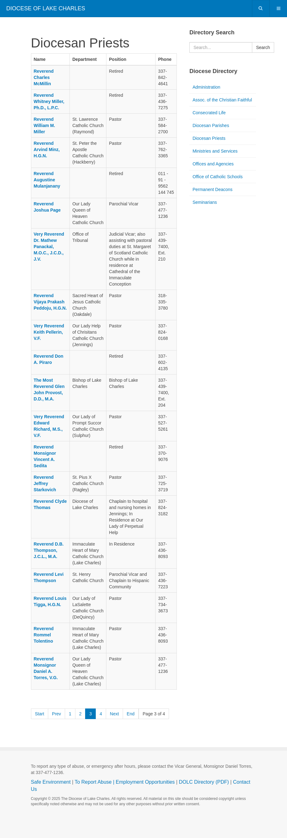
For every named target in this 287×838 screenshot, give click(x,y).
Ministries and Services (215, 151)
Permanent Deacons (212, 189)
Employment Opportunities (145, 782)
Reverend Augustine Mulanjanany (47, 180)
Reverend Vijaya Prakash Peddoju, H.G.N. (50, 302)
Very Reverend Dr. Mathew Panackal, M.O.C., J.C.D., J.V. (49, 247)
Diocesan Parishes (210, 125)
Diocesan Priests (208, 138)
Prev (56, 713)
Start (39, 713)
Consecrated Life (209, 112)
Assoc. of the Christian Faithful (222, 99)
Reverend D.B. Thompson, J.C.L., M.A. (49, 550)
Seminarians (204, 202)
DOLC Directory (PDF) (204, 782)
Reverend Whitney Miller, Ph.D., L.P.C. (49, 101)
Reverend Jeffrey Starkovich (45, 483)
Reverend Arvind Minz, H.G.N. (47, 149)
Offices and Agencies (212, 163)
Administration (206, 87)
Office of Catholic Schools (217, 176)
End (131, 713)
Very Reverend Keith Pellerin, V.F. (49, 332)
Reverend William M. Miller (44, 125)
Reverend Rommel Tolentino (44, 635)
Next (114, 713)
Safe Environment (51, 782)
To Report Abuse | (94, 782)
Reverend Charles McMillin (44, 77)
